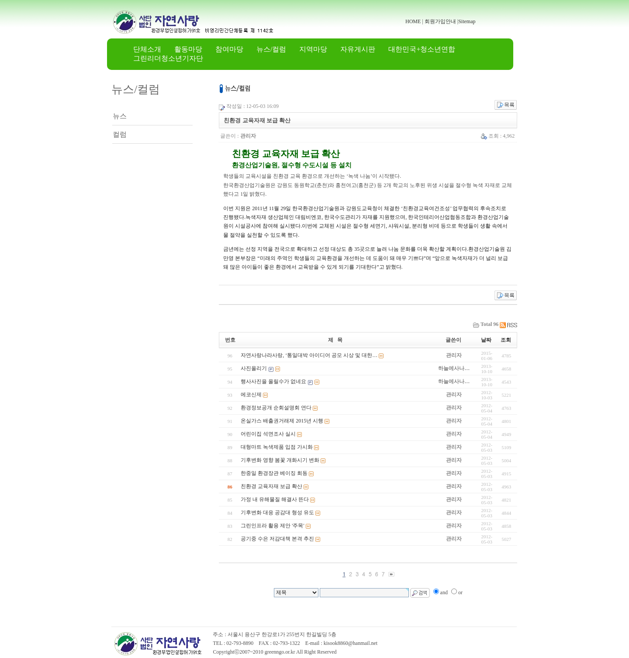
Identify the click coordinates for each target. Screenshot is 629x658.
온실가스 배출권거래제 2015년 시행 (282, 421)
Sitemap (466, 21)
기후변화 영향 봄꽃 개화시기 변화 (280, 460)
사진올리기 (254, 368)
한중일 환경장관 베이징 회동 (274, 473)
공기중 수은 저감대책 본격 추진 (277, 539)
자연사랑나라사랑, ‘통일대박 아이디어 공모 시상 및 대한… (309, 355)
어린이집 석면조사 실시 (268, 434)
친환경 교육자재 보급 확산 (271, 486)
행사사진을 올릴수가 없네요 (273, 381)
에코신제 (251, 394)
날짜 (486, 340)
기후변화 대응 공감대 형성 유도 (277, 512)
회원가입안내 (440, 21)
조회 (506, 340)
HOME (413, 21)
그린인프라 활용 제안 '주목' (272, 526)
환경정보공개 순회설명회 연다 (276, 408)
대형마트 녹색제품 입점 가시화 (277, 447)
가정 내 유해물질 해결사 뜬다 (275, 499)
